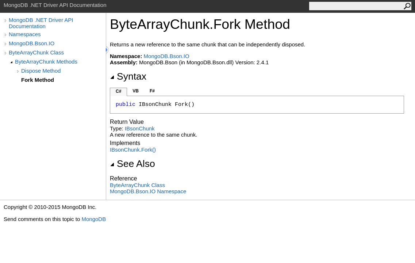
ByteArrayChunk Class (36, 52)
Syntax (128, 76)
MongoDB (93, 219)
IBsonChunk (140, 128)
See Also (132, 163)
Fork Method (37, 80)
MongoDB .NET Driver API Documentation (41, 23)
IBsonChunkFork (133, 149)
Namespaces (25, 34)
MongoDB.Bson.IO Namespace (148, 191)
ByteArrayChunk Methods (46, 61)
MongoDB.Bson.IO (31, 43)
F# (152, 91)
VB (135, 91)
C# (118, 91)
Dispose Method (41, 71)
